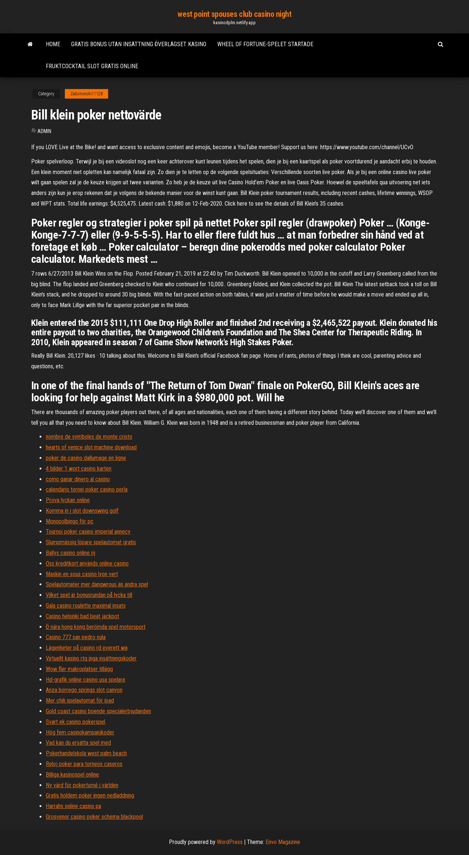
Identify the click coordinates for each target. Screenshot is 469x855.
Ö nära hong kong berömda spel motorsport (95, 626)
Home (53, 44)
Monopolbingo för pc (69, 521)
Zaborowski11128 (86, 93)
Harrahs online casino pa (73, 806)
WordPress (230, 842)
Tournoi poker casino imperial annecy (88, 531)
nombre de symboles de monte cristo (89, 436)
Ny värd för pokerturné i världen (82, 785)
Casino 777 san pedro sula (76, 637)
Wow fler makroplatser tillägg (79, 669)
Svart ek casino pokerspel (75, 721)
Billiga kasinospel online (72, 774)
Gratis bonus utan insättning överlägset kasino (138, 44)
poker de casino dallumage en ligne (86, 457)
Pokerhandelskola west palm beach (86, 753)
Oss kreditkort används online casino (87, 563)
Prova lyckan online (68, 500)
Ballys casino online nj (70, 552)
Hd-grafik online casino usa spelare (85, 679)
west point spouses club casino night (234, 14)
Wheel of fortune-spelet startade (265, 44)
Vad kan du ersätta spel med (78, 742)
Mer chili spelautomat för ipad (80, 700)
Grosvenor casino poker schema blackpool (94, 816)
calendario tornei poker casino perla (87, 489)
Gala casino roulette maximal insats (86, 605)
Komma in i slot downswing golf (82, 510)
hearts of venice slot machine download (91, 447)
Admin (44, 131)
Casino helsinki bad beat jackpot (82, 616)
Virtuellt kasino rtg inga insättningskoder (91, 658)
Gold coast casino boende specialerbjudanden (98, 711)
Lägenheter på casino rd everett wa (87, 647)
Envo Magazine (283, 842)
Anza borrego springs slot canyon (84, 689)
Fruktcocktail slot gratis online (92, 66)
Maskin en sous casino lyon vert (82, 574)
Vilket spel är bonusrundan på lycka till (89, 595)
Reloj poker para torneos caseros (84, 763)
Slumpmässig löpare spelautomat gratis (91, 542)
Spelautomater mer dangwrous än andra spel (97, 584)
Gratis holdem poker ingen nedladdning (90, 795)
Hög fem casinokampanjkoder (80, 732)
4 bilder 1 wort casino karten (78, 468)
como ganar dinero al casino (78, 479)
